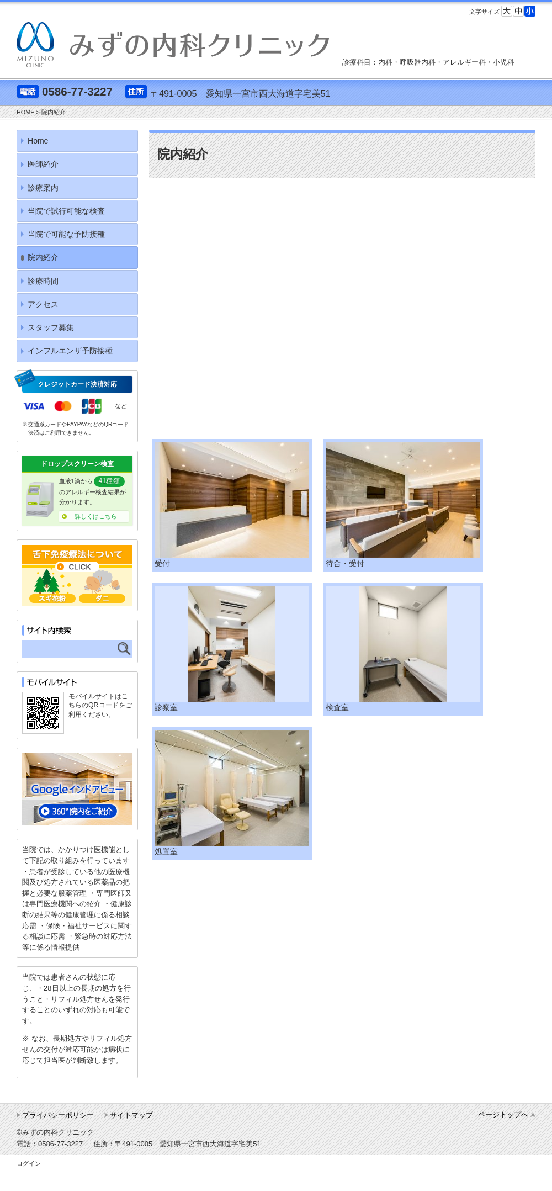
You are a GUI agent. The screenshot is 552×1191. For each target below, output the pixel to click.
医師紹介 (43, 164)
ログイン (29, 1163)
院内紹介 (43, 257)
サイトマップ (131, 1115)
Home (38, 140)
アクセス (43, 304)
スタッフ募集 (51, 327)
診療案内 (43, 187)
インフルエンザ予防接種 (70, 350)
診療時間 (43, 281)
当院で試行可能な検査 (66, 211)
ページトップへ (503, 1114)
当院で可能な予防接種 (66, 234)
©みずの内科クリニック (55, 1132)
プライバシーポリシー (58, 1115)
